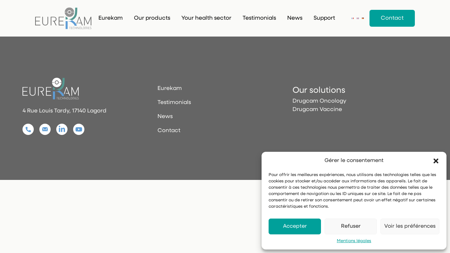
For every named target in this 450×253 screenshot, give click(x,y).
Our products (152, 18)
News (294, 18)
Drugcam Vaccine (317, 109)
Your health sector (206, 18)
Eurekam (110, 18)
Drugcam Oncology (319, 101)
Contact (392, 18)
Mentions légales (354, 241)
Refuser (351, 226)
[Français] (353, 18)
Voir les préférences (410, 226)
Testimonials (259, 18)
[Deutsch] (363, 18)
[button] (435, 160)
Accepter (295, 226)
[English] (357, 18)
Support (324, 18)
